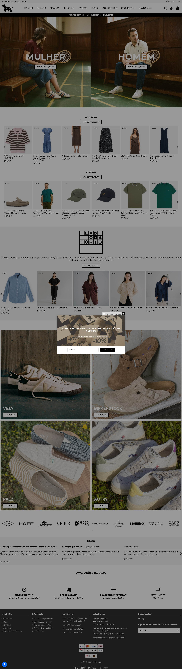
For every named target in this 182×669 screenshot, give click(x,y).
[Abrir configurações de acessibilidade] (4, 664)
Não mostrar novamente (113, 314)
